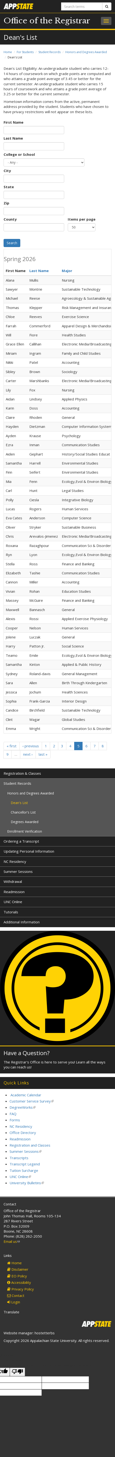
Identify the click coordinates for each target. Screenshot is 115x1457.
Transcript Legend (25, 1164)
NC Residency (15, 861)
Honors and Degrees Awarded (86, 52)
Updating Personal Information (29, 851)
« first (11, 746)
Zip (6, 203)
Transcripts (19, 1157)
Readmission (14, 891)
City (7, 170)
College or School (19, 154)
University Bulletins (27, 1182)
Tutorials (11, 912)
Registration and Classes (30, 1145)
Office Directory (23, 1132)
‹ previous (30, 746)
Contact (15, 1295)
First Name (13, 122)
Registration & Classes (22, 773)
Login (13, 1302)
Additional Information (22, 922)
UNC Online (13, 901)
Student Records (49, 52)
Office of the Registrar (47, 20)
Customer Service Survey (32, 1101)
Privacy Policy (20, 1289)
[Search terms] (81, 6)
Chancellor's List (23, 812)
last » (43, 754)
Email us (12, 1241)
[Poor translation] (17, 1372)
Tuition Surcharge (24, 1170)
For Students (25, 52)
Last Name (13, 138)
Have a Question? (27, 1053)
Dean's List (19, 802)
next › (28, 754)
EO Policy (17, 1276)
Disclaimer (17, 1269)
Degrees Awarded (24, 822)
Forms (15, 1120)
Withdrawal (13, 881)
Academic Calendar (25, 1095)
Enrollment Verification (24, 831)
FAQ (13, 1113)
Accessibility (19, 1282)
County (10, 219)
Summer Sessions (18, 871)
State (9, 186)
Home (8, 52)
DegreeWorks (23, 1107)
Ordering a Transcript (21, 841)
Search (12, 243)
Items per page (81, 219)
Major (67, 270)
